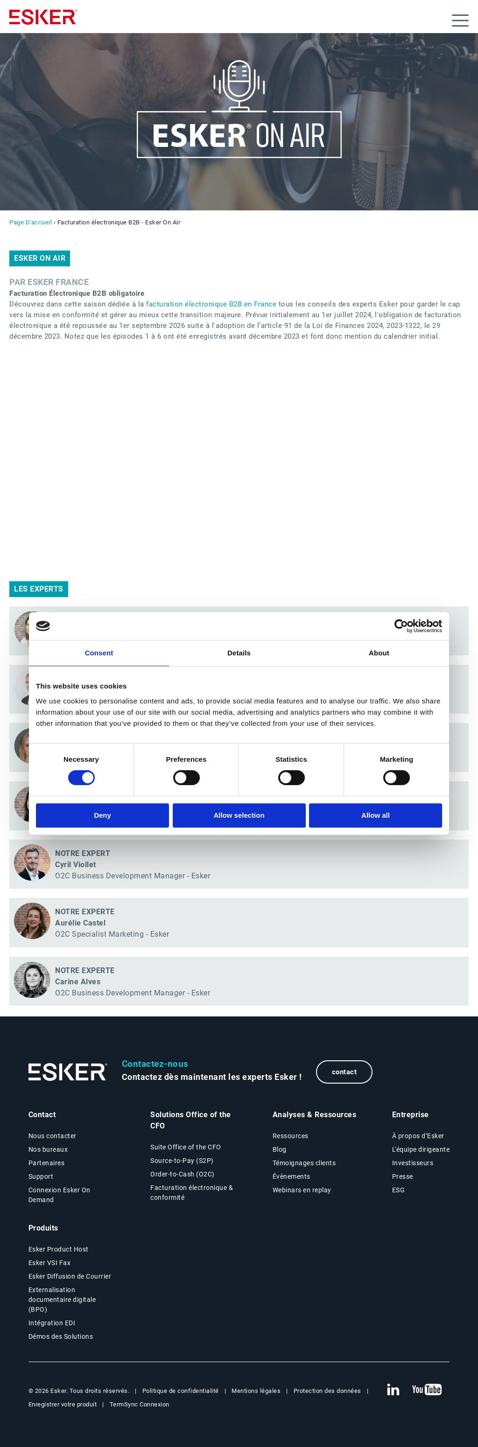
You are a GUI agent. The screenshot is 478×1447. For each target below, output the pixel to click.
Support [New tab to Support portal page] (41, 1176)
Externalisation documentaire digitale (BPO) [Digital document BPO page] (62, 1299)
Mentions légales (256, 1390)
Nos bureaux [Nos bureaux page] (48, 1149)
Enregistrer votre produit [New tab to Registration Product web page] (62, 1404)
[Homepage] (43, 21)
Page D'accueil (30, 222)
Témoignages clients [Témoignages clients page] (304, 1163)
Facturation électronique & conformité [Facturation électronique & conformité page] (191, 1192)
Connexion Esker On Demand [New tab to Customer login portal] (59, 1195)
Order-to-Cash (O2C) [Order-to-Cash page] (182, 1174)
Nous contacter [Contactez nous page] (52, 1136)
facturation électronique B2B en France (211, 304)
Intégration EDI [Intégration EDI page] (52, 1323)
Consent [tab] (99, 653)
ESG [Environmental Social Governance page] (398, 1190)
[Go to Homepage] (68, 1072)
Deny (102, 815)
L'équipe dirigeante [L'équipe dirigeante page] (421, 1149)
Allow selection (238, 815)
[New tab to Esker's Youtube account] (427, 1390)
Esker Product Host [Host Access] (58, 1249)
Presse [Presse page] (402, 1176)
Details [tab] (239, 653)
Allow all (375, 815)
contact (344, 1072)
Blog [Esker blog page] (280, 1149)
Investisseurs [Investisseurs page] (413, 1163)
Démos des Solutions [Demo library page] (60, 1336)
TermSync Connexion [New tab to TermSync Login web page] (139, 1404)
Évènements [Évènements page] (291, 1176)
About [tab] (379, 653)
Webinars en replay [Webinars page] (302, 1190)
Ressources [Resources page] (291, 1136)
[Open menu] (460, 20)
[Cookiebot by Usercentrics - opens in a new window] (401, 626)
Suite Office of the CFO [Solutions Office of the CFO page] (185, 1147)
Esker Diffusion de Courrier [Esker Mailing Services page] (70, 1276)
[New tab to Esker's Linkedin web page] (393, 1390)
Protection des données (327, 1390)
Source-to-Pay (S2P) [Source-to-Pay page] (182, 1160)
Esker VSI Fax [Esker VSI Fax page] (49, 1262)
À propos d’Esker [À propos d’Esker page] (418, 1136)
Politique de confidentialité (180, 1390)
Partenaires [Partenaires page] (46, 1163)
